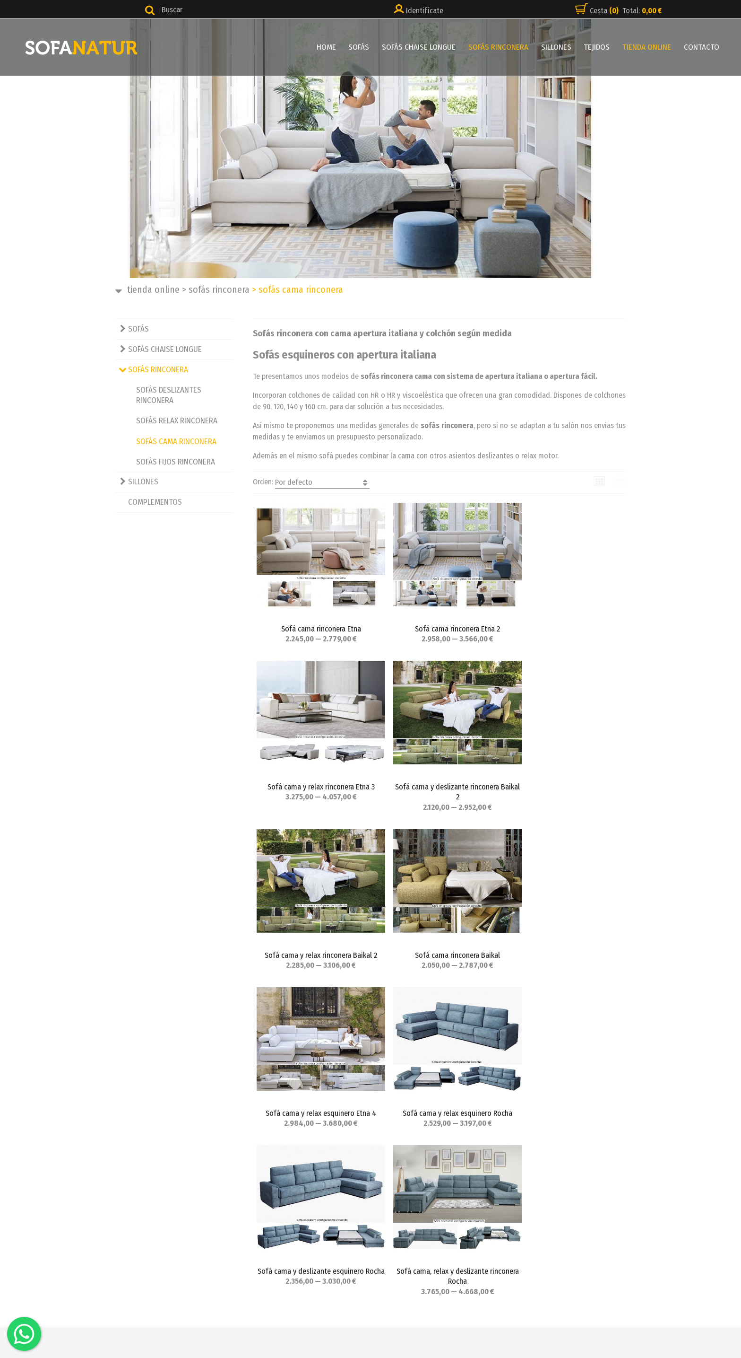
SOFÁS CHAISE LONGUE (423, 47)
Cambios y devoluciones (424, 1220)
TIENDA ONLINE (648, 47)
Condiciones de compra (423, 1207)
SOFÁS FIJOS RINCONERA (175, 462)
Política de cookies (416, 1232)
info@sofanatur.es (46, 1232)
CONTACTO (702, 47)
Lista (620, 481)
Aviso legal (403, 1181)
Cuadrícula (599, 481)
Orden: (311, 482)
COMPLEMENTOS (155, 502)
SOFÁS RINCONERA (502, 47)
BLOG (212, 1284)
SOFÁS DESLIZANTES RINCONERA (168, 395)
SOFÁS (364, 47)
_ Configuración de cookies (430, 1245)
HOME (332, 47)
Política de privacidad (420, 1194)
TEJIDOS (599, 47)
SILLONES (559, 47)
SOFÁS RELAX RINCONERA (176, 421)
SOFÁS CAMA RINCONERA (176, 442)
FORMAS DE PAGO (230, 1297)
